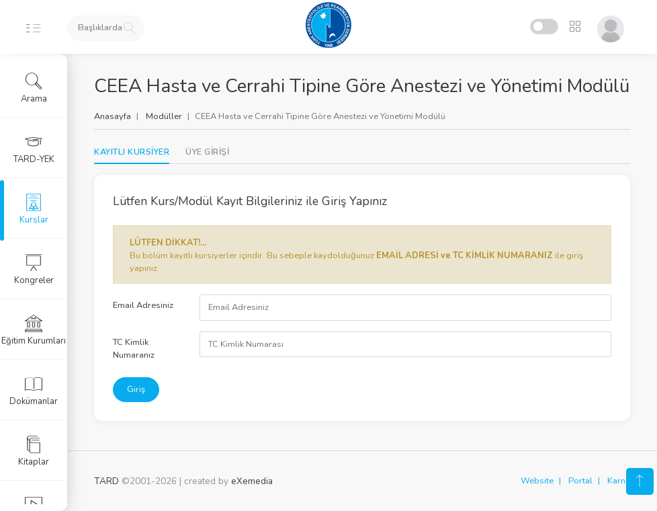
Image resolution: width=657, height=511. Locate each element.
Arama (34, 88)
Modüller (164, 116)
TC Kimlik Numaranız (134, 348)
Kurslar (33, 209)
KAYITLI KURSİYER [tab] (131, 152)
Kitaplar (33, 451)
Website (537, 481)
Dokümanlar (33, 390)
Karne (618, 481)
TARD (106, 481)
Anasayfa (112, 116)
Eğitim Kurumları (33, 330)
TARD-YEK (33, 148)
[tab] (207, 152)
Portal (580, 481)
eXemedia (252, 481)
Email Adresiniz (143, 305)
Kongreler (34, 269)
